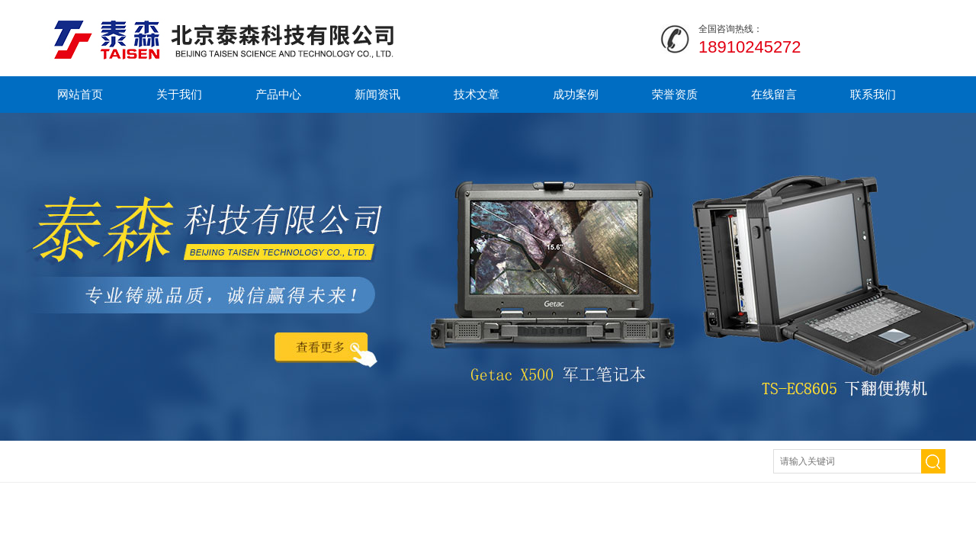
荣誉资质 (675, 94)
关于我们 (179, 94)
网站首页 (80, 94)
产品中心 (278, 94)
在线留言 (774, 94)
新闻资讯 (377, 94)
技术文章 (476, 94)
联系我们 (873, 94)
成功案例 (576, 94)
